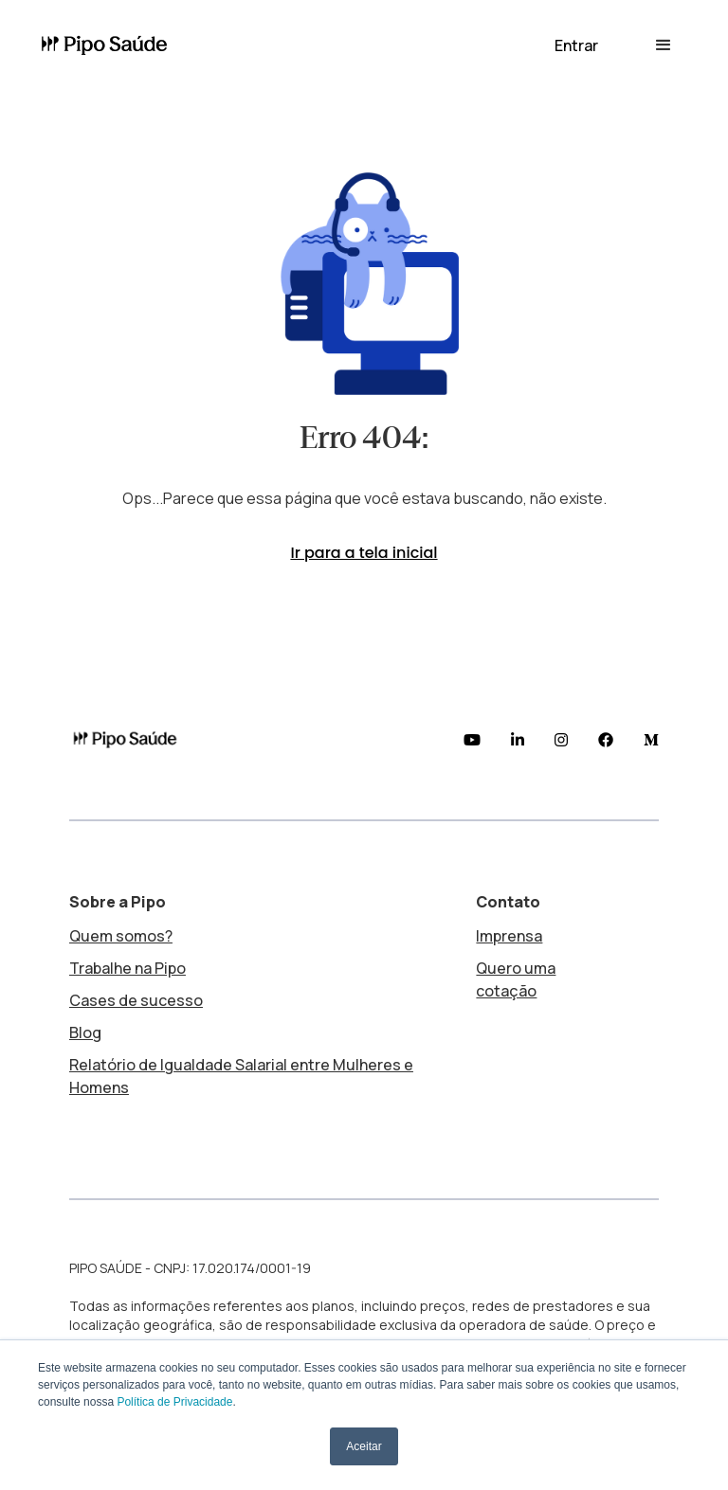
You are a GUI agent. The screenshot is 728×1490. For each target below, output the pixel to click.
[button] (576, 45)
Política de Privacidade (174, 1402)
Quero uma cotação (515, 979)
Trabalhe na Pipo (127, 968)
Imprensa (509, 935)
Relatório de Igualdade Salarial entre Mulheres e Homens (241, 1076)
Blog (85, 1032)
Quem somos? (121, 935)
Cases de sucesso (136, 1000)
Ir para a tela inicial (363, 553)
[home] (112, 45)
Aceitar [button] (363, 1446)
